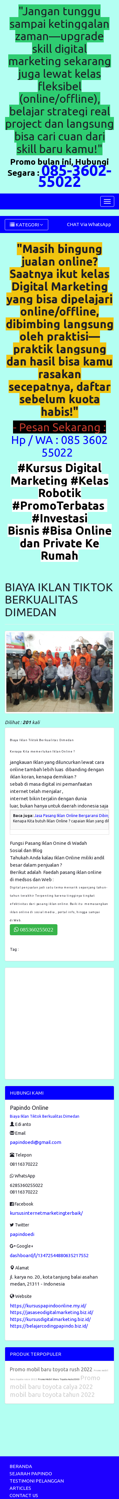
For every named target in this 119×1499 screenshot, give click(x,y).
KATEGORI (26, 224)
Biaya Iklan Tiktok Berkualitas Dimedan (44, 1116)
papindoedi (22, 1234)
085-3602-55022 (74, 176)
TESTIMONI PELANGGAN (37, 1481)
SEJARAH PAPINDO (31, 1473)
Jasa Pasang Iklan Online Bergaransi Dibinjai (73, 816)
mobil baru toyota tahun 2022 (52, 1394)
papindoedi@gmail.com (35, 1142)
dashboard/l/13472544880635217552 (49, 1255)
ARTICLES (20, 1488)
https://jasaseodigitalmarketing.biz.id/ (51, 1312)
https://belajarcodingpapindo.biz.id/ (49, 1326)
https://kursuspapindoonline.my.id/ (48, 1305)
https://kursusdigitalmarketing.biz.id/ (50, 1319)
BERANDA (21, 1466)
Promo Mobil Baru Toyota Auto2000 (59, 1379)
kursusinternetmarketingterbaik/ (46, 1213)
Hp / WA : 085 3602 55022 (59, 446)
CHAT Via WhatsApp (89, 224)
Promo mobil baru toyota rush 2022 (52, 1369)
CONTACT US (24, 1495)
